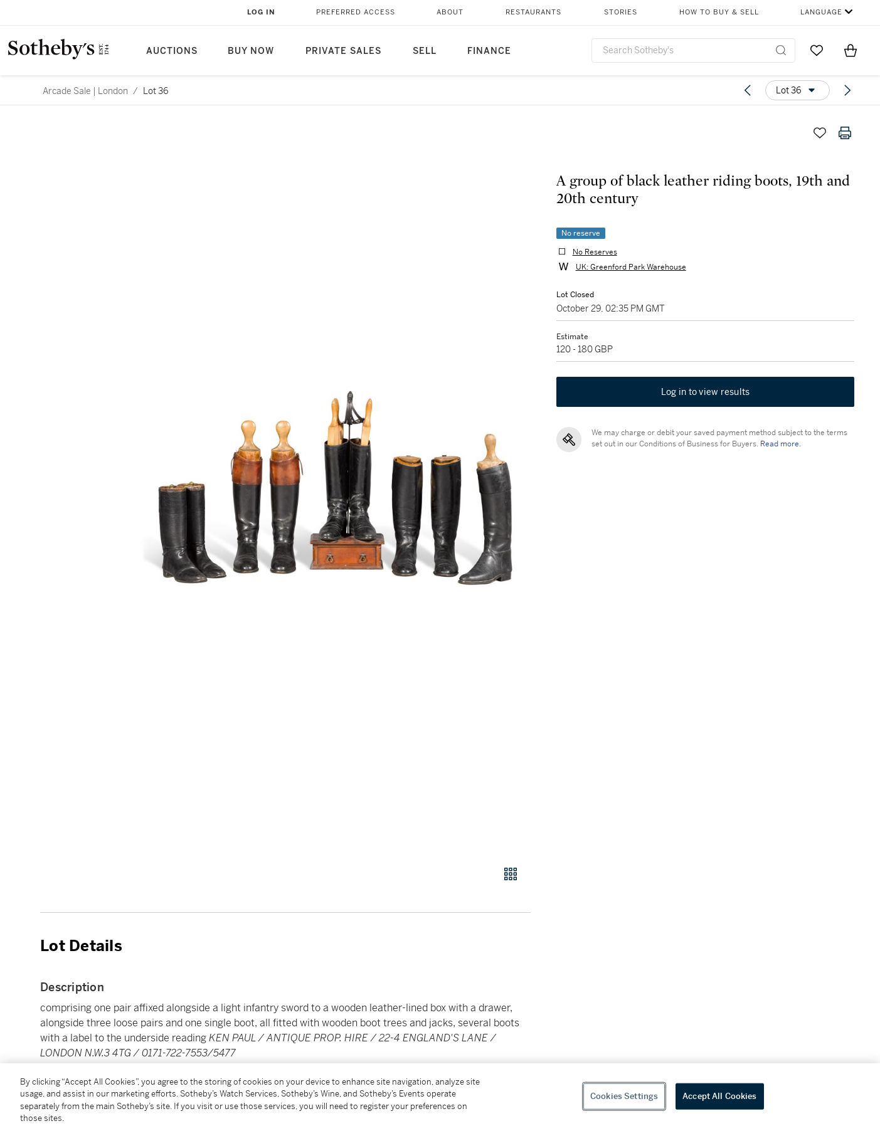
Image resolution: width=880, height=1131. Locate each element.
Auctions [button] (172, 51)
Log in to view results (705, 392)
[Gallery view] (511, 873)
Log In (261, 12)
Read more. (780, 444)
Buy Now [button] (251, 51)
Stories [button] (620, 12)
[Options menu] (797, 90)
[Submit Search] (781, 50)
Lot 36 (156, 91)
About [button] (450, 12)
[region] (440, 1097)
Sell (425, 51)
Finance (489, 51)
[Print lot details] (845, 133)
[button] (333, 485)
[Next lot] (847, 90)
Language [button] (821, 12)
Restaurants (533, 12)
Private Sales (343, 51)
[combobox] (693, 50)
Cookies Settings (624, 1096)
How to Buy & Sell (719, 12)
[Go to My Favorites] (816, 50)
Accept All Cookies (719, 1096)
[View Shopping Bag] (850, 50)
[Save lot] (820, 133)
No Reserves (594, 252)
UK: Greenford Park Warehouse (630, 267)
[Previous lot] (747, 90)
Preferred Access (355, 12)
